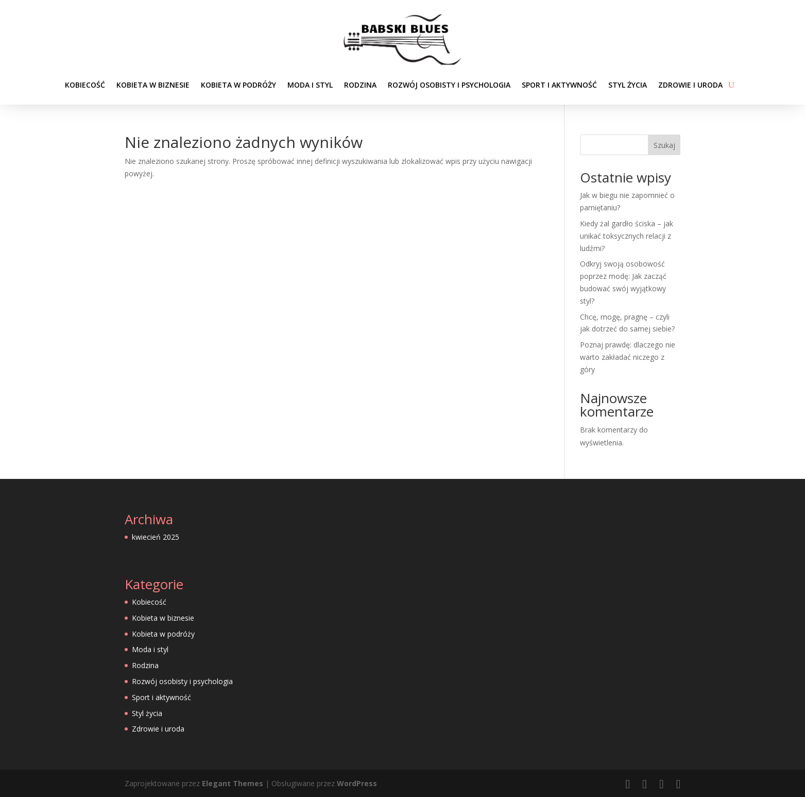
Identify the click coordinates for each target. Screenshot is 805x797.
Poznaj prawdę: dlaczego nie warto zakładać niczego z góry (627, 357)
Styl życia (627, 85)
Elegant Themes (232, 783)
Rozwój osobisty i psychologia (449, 85)
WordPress (357, 783)
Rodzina (360, 85)
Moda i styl (310, 85)
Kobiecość (85, 85)
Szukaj (664, 145)
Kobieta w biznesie (153, 85)
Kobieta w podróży (238, 85)
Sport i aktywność (559, 85)
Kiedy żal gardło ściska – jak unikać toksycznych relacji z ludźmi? (626, 236)
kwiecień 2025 (155, 537)
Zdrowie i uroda (690, 85)
